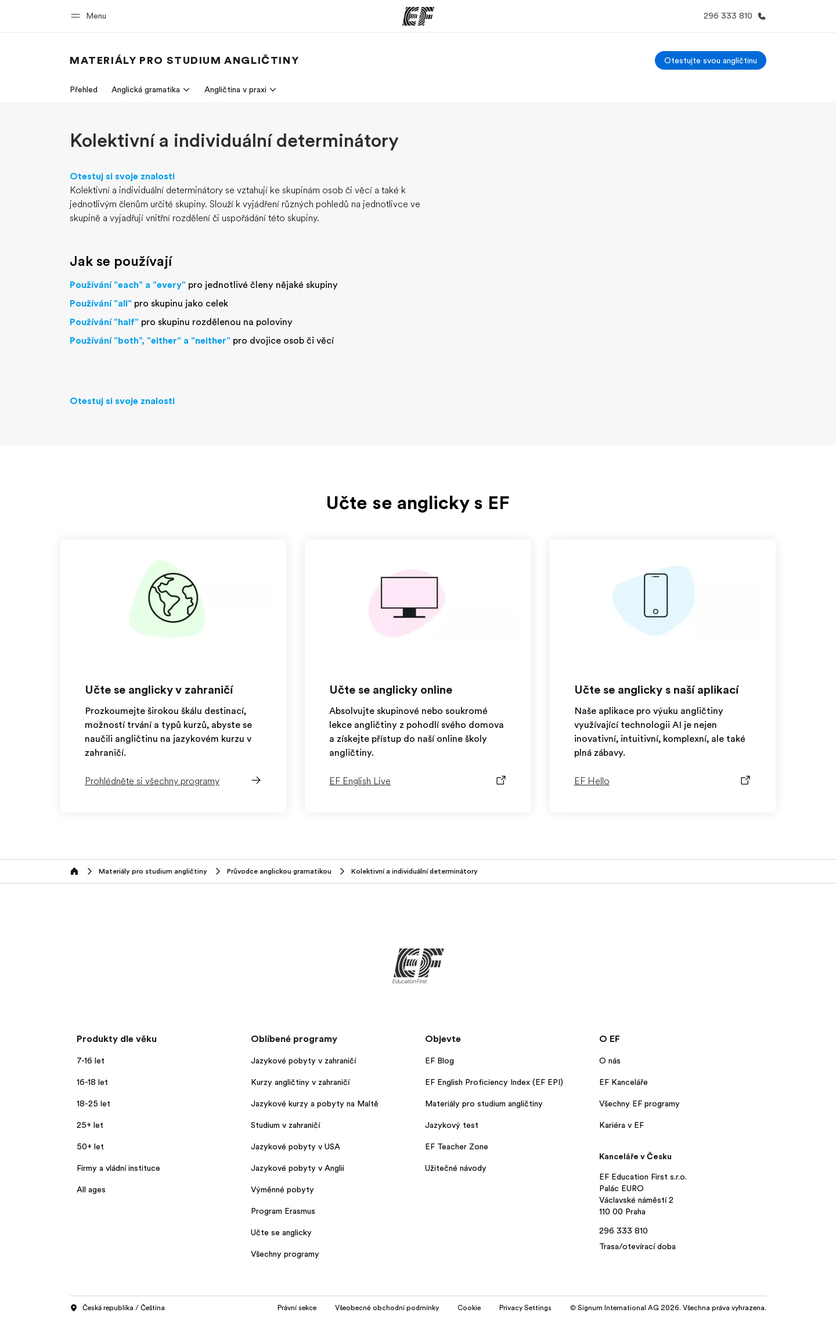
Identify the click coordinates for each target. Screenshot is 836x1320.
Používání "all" (101, 303)
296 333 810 (623, 1230)
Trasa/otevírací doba (637, 1246)
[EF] (418, 16)
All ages (91, 1189)
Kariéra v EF (621, 1125)
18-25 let (93, 1103)
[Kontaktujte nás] (732, 16)
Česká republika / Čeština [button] (117, 1308)
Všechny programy (285, 1253)
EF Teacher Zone (456, 1146)
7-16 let (91, 1060)
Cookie (469, 1308)
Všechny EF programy (639, 1103)
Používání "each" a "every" (128, 285)
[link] (184, 60)
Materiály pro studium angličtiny (484, 1103)
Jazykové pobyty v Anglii (297, 1168)
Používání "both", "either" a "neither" (150, 341)
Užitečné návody (456, 1168)
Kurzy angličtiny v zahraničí (300, 1082)
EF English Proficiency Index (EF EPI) (494, 1082)
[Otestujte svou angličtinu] (710, 60)
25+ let (90, 1125)
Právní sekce (297, 1308)
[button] (90, 16)
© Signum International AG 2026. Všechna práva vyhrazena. (668, 1308)
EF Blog (439, 1060)
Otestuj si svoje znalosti (122, 176)
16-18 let (92, 1082)
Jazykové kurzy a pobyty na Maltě (315, 1103)
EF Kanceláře (623, 1082)
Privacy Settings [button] (525, 1308)
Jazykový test (451, 1125)
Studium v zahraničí (285, 1125)
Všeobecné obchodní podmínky (387, 1308)
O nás (610, 1060)
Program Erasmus (283, 1211)
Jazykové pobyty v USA (295, 1146)
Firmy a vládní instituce (118, 1168)
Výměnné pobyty (282, 1189)
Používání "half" (104, 322)
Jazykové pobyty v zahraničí (303, 1060)
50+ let (90, 1146)
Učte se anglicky (281, 1232)
